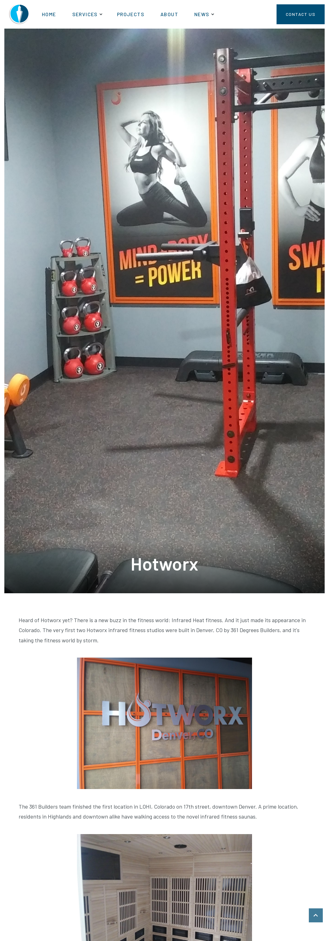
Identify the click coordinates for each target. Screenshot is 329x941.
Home (49, 14)
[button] (86, 14)
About (169, 14)
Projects (130, 14)
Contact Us (300, 14)
